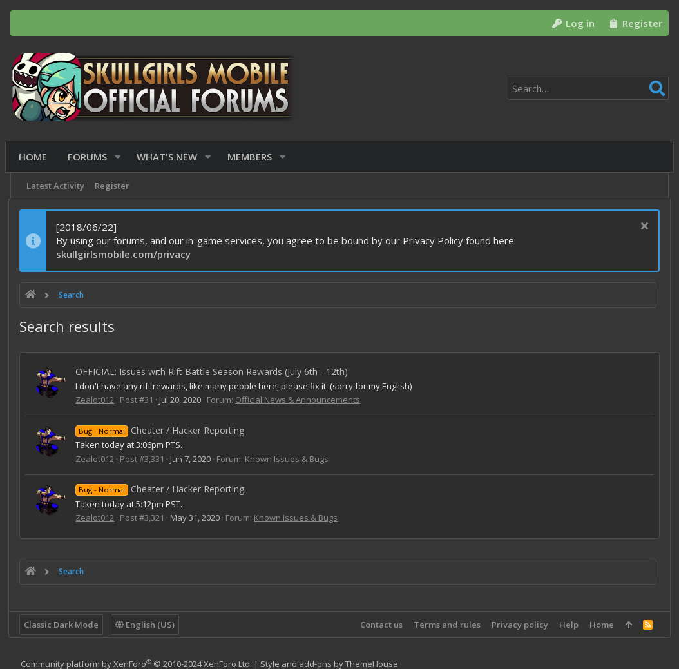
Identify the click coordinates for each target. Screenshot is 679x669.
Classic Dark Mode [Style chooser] (63, 624)
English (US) (147, 624)
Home (600, 624)
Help (567, 624)
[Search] (588, 88)
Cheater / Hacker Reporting (161, 430)
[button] (120, 157)
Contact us (379, 624)
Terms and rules (445, 624)
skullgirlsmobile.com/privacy (125, 253)
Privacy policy (518, 624)
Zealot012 (96, 399)
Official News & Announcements (299, 399)
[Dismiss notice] (641, 227)
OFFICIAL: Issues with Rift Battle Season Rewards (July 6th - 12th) (213, 371)
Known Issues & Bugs (288, 459)
